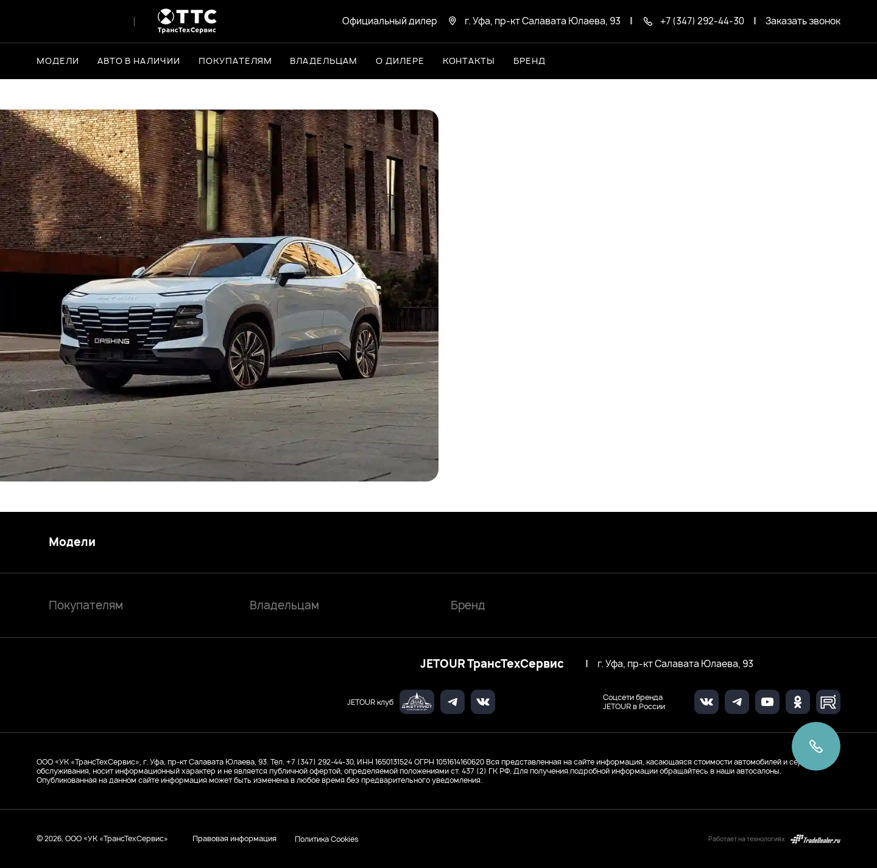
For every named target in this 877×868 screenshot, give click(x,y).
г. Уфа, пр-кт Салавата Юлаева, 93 (675, 664)
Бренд (468, 605)
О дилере (400, 60)
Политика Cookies (327, 839)
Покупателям (86, 605)
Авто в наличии (138, 60)
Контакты (469, 60)
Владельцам (284, 605)
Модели (72, 542)
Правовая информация (234, 838)
